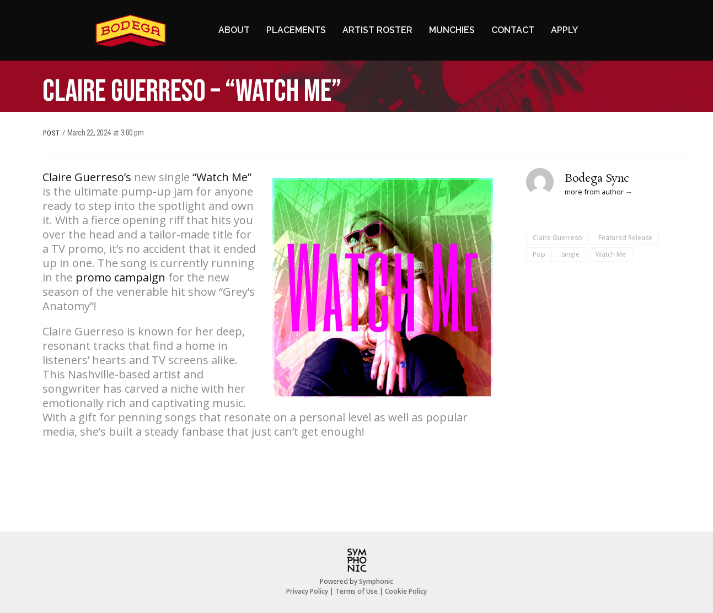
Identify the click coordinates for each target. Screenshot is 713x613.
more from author (594, 192)
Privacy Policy (307, 591)
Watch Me (611, 254)
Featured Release (625, 237)
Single (570, 254)
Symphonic (376, 581)
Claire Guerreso (557, 237)
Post (51, 133)
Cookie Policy (406, 591)
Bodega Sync (597, 178)
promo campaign (120, 277)
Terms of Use (356, 591)
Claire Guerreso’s (86, 177)
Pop (539, 254)
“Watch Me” (221, 177)
